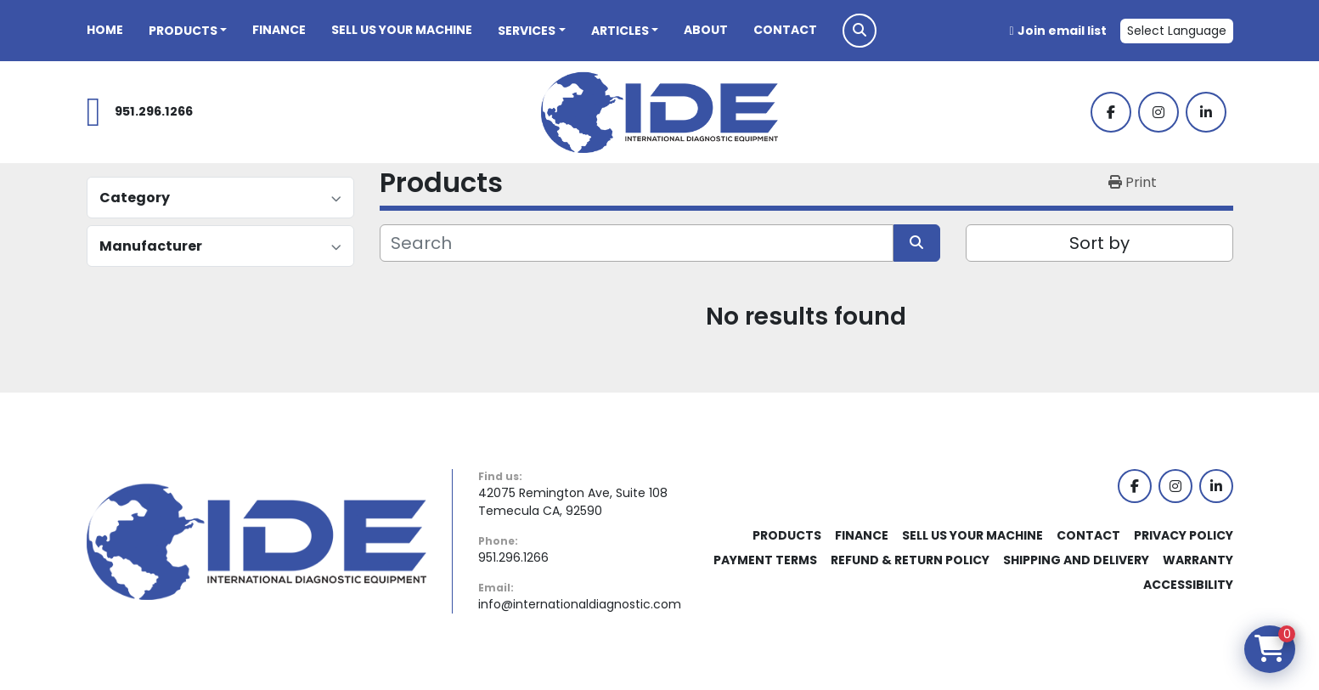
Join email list (1062, 30)
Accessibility (1188, 584)
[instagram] (1158, 112)
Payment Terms (765, 559)
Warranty (1198, 559)
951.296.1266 (154, 111)
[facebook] (1111, 112)
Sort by (1099, 243)
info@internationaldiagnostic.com (579, 604)
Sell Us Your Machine (401, 29)
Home (105, 29)
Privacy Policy (1183, 535)
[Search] (636, 243)
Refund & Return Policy (910, 559)
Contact (785, 29)
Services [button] (526, 30)
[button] (188, 31)
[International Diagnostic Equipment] (256, 540)
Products (183, 30)
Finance (279, 29)
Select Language (1176, 30)
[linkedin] (1206, 112)
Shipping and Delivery (1076, 559)
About (706, 29)
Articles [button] (620, 30)
